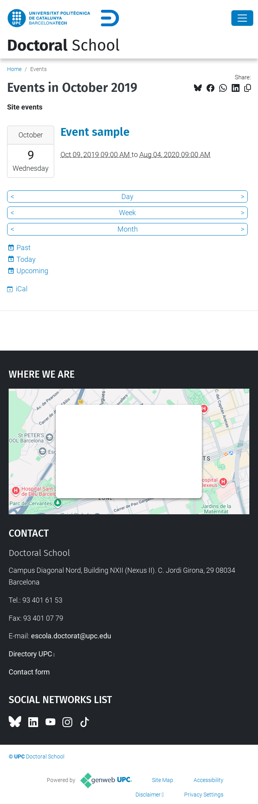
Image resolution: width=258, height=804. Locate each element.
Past (23, 247)
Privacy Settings (203, 794)
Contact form (29, 672)
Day (127, 196)
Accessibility (208, 780)
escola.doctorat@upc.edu (71, 636)
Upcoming (32, 271)
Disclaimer (148, 794)
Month (127, 229)
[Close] (242, 18)
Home (14, 69)
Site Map (162, 780)
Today (26, 259)
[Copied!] (247, 88)
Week (127, 212)
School (63, 45)
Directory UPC (30, 654)
